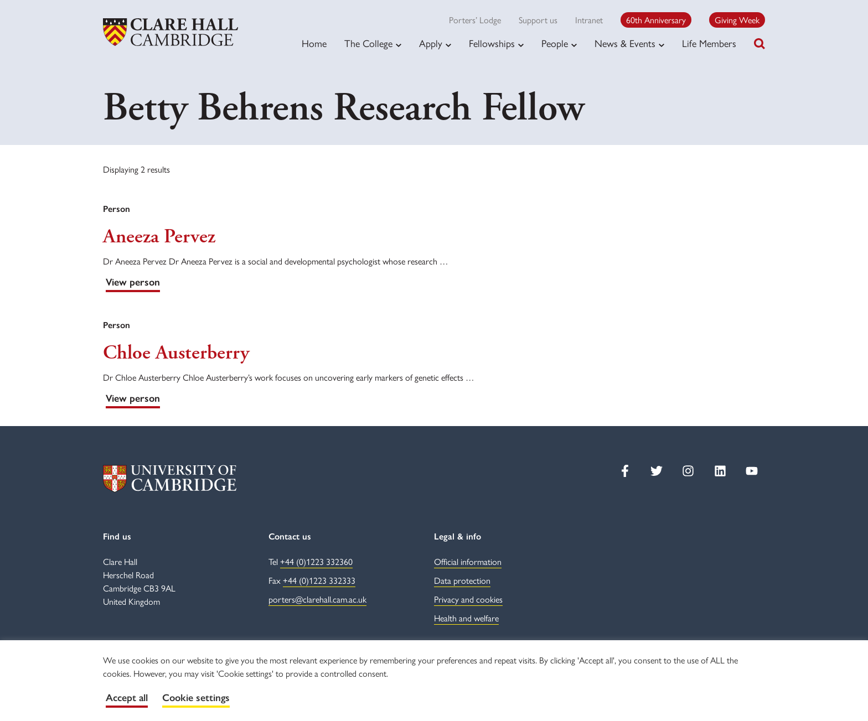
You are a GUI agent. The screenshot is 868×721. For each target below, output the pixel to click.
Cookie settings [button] (196, 698)
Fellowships (492, 43)
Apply (430, 43)
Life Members (709, 43)
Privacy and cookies (468, 599)
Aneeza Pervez (159, 237)
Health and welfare (466, 617)
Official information (468, 561)
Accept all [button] (127, 698)
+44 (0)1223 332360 (316, 561)
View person (133, 282)
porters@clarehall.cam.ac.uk (317, 599)
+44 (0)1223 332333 (319, 580)
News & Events (625, 43)
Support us (538, 19)
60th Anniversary (656, 19)
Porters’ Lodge (475, 19)
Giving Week (737, 19)
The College (368, 43)
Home (314, 43)
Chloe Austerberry (176, 353)
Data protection (462, 580)
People (554, 43)
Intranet (589, 19)
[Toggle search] (759, 43)
